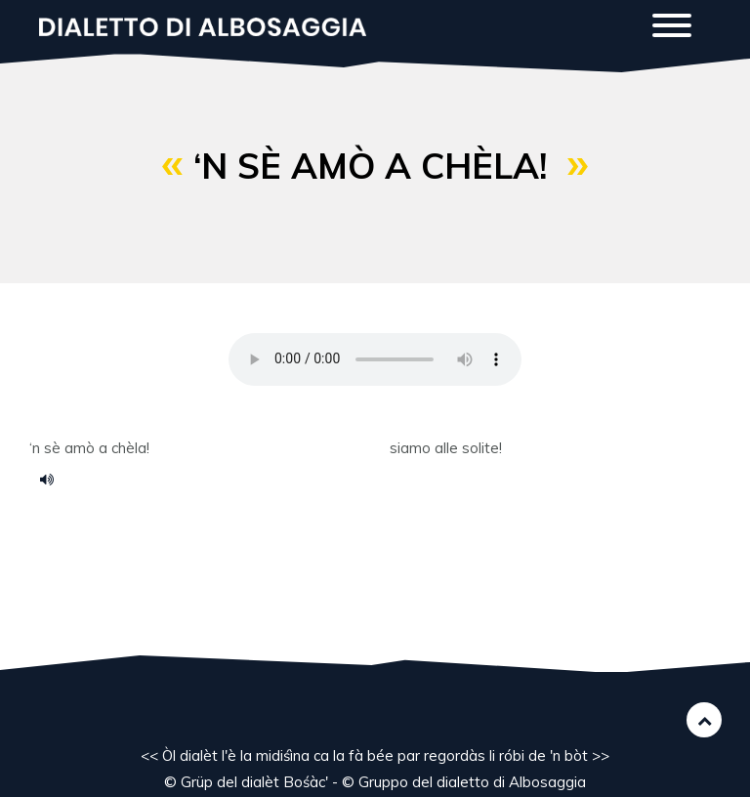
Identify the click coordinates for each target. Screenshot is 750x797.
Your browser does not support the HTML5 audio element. (375, 359)
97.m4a (53, 478)
